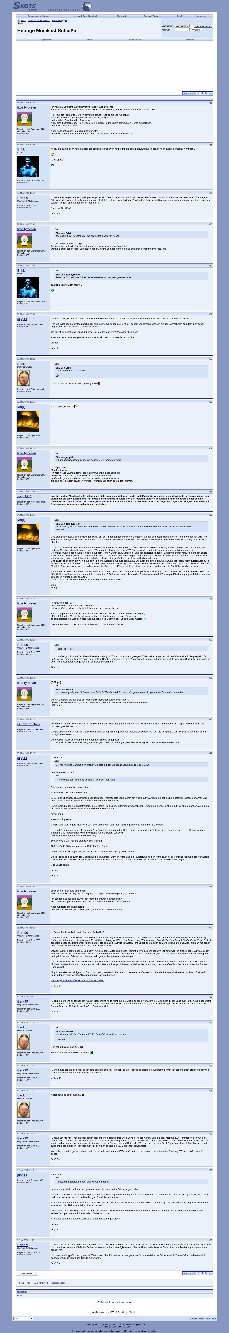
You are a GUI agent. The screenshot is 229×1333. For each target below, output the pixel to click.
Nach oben (211, 1318)
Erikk (21, 149)
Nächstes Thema (123, 1302)
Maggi (21, 407)
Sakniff (180, 16)
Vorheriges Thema (106, 1302)
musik (20, 1296)
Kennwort (166, 30)
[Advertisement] (114, 66)
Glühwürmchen (28, 724)
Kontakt (193, 1318)
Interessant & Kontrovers (39, 20)
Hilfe (89, 40)
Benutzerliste (135, 40)
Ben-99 (22, 198)
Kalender (190, 40)
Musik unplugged (59, 20)
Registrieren (46, 40)
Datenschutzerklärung (38, 16)
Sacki (21, 364)
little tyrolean (26, 107)
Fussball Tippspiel (152, 16)
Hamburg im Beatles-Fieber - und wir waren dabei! (77, 980)
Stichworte (122, 16)
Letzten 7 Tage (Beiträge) (85, 16)
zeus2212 (24, 496)
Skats (23, 20)
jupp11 (22, 319)
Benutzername (168, 26)
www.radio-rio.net (156, 798)
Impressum (200, 16)
